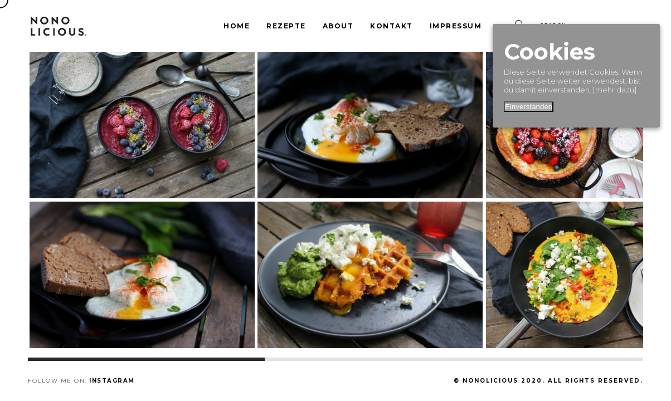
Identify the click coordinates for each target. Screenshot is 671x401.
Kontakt (391, 26)
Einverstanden (528, 106)
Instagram (112, 380)
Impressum (456, 26)
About (338, 26)
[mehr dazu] (614, 89)
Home (236, 26)
